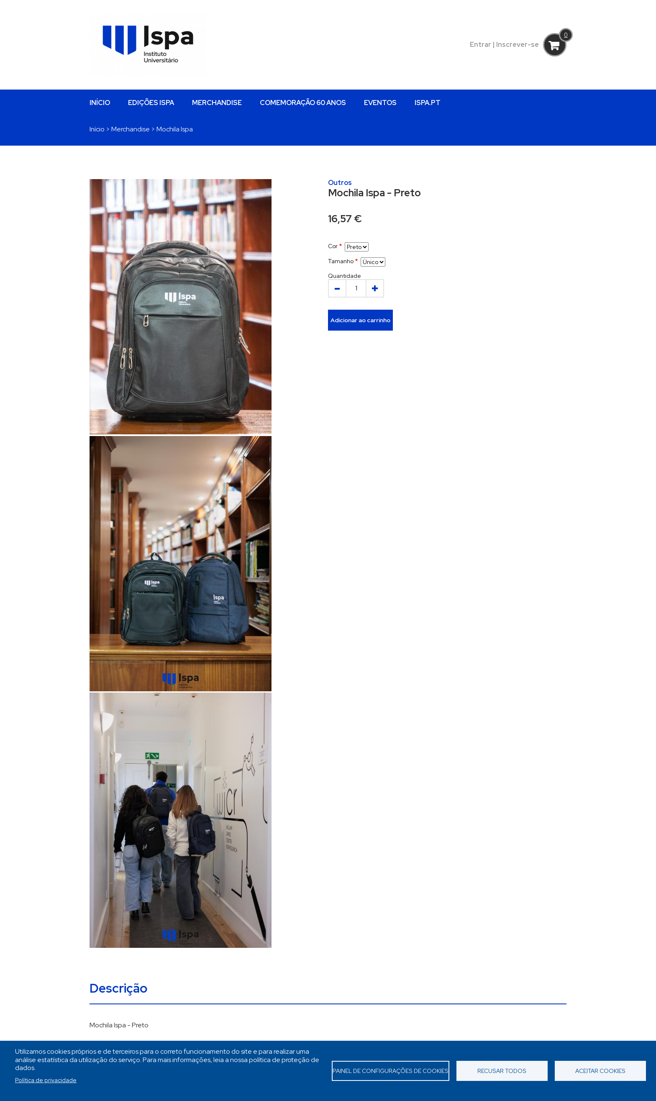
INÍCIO (100, 102)
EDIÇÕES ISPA (151, 102)
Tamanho (341, 261)
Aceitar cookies (600, 1071)
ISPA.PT (428, 102)
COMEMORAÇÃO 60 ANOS (303, 102)
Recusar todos (501, 1071)
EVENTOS (380, 102)
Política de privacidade (46, 1080)
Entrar (480, 44)
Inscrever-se (517, 44)
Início (97, 129)
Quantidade (344, 275)
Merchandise (130, 129)
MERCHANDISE (217, 102)
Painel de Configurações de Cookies (390, 1071)
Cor (333, 246)
